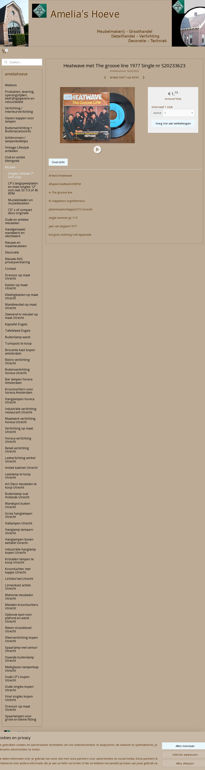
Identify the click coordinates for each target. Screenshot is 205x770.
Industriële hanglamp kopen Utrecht (20, 551)
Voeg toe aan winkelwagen (173, 123)
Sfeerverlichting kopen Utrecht (21, 639)
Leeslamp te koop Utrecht (18, 476)
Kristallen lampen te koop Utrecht (19, 561)
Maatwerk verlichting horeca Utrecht (20, 420)
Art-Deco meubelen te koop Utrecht (21, 485)
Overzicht (58, 162)
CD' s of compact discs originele (20, 211)
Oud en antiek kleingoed (15, 159)
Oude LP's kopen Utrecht (17, 678)
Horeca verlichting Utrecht (18, 440)
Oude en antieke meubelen (17, 221)
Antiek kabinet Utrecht (21, 468)
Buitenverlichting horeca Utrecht (17, 371)
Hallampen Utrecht (18, 523)
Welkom (11, 85)
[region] (77, 754)
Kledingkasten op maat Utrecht (21, 296)
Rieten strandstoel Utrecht (18, 629)
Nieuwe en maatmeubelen (16, 244)
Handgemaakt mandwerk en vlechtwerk (15, 232)
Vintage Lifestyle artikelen (17, 149)
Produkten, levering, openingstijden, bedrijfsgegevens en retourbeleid (19, 97)
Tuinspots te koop (18, 343)
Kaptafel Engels (16, 324)
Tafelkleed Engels (17, 330)
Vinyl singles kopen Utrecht (19, 698)
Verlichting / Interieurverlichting (19, 110)
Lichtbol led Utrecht (19, 579)
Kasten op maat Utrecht (16, 286)
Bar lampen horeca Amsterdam (18, 381)
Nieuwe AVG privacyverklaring (17, 260)
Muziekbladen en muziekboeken (20, 202)
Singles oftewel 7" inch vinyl (21, 175)
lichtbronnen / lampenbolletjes (16, 139)
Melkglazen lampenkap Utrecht (22, 669)
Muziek (10, 167)
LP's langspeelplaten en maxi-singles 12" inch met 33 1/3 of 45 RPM (23, 188)
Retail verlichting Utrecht (17, 450)
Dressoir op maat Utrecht (17, 277)
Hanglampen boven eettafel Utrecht (19, 541)
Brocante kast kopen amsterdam (20, 351)
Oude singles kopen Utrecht (19, 688)
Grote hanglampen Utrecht (18, 515)
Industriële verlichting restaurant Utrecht (20, 410)
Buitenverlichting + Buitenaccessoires (18, 129)
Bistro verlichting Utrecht (17, 361)
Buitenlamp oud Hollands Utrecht (17, 495)
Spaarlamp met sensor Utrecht (21, 649)
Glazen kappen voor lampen (19, 120)
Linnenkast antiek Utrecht (18, 587)
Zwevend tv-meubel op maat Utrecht (21, 316)
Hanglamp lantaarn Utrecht (19, 531)
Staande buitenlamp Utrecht (19, 659)
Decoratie (12, 252)
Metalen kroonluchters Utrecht (21, 606)
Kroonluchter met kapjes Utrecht (17, 570)
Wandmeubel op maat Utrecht (21, 306)
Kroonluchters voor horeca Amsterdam (19, 391)
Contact (10, 269)
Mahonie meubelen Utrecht (19, 597)
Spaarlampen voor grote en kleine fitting (20, 718)
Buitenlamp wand (17, 337)
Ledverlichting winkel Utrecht (20, 459)
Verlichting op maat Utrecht (19, 430)
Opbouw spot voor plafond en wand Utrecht (18, 617)
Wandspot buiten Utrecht (17, 505)
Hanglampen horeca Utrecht (19, 401)
